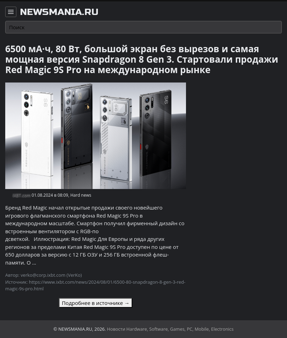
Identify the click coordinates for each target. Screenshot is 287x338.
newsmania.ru (59, 12)
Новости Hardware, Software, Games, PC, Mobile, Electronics (170, 329)
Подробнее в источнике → (95, 302)
